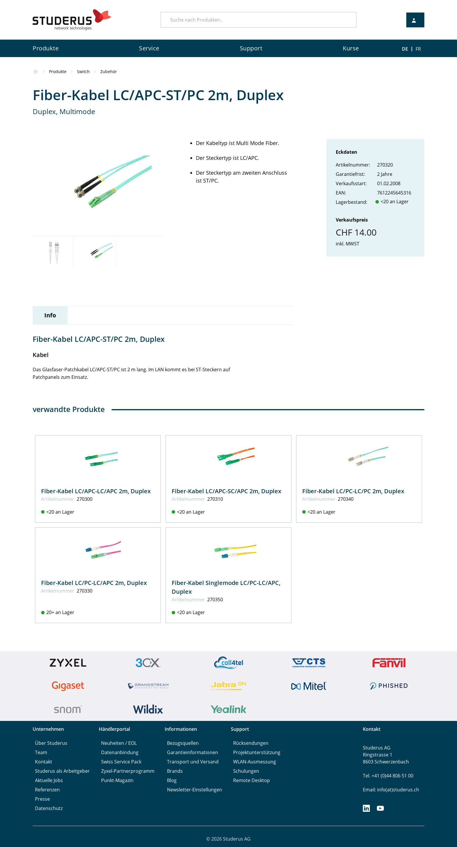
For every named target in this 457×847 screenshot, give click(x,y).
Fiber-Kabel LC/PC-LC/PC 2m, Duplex (353, 491)
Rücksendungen (250, 743)
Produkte (57, 71)
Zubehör (108, 71)
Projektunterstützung (256, 752)
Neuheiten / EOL (119, 743)
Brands (175, 771)
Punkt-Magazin (117, 780)
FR (418, 49)
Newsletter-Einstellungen (194, 789)
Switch (83, 71)
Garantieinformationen (192, 752)
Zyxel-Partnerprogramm (127, 771)
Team (41, 752)
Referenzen (47, 789)
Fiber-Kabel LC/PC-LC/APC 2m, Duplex (94, 583)
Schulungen (246, 771)
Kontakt (43, 761)
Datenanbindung (119, 752)
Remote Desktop (251, 780)
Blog (172, 780)
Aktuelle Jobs (49, 780)
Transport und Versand (193, 761)
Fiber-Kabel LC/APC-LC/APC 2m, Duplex (96, 491)
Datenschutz (49, 808)
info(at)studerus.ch (398, 789)
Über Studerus (51, 743)
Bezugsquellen (183, 743)
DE (405, 49)
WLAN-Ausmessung (254, 761)
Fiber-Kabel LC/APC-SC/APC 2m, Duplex (226, 491)
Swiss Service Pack (121, 761)
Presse (42, 799)
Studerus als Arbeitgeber (62, 771)
